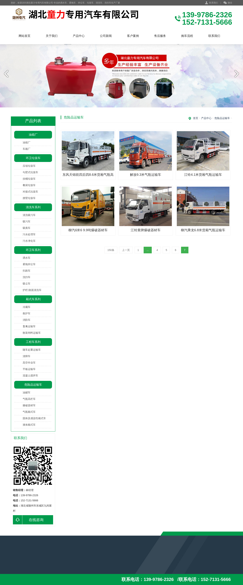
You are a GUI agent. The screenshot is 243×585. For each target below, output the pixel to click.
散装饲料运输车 (32, 332)
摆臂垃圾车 (29, 198)
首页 (195, 118)
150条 (110, 250)
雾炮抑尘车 (29, 264)
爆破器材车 (29, 405)
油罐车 (26, 392)
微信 (227, 3)
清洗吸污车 (29, 215)
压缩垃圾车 (29, 166)
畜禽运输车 (29, 326)
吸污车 (26, 221)
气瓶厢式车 (29, 412)
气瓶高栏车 (29, 399)
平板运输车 (29, 369)
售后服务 (160, 35)
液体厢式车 (29, 424)
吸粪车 (26, 228)
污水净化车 (29, 241)
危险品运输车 (33, 384)
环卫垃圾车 (33, 158)
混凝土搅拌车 (30, 375)
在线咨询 (28, 519)
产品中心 (79, 35)
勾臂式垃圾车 (30, 172)
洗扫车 (26, 277)
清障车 (26, 356)
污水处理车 (29, 234)
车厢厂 (26, 149)
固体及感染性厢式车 (34, 418)
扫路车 (26, 270)
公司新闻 (106, 35)
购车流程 (187, 35)
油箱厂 (33, 134)
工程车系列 (33, 341)
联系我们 (213, 2)
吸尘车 (26, 283)
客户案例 (133, 35)
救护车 (26, 313)
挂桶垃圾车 (29, 178)
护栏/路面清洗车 (32, 290)
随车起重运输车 (32, 349)
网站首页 (24, 35)
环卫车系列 (33, 250)
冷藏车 (26, 307)
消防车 (26, 320)
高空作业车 (29, 362)
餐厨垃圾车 (29, 185)
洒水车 (26, 257)
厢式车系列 (33, 299)
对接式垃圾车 (30, 191)
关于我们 (52, 35)
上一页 (126, 250)
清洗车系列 (33, 207)
